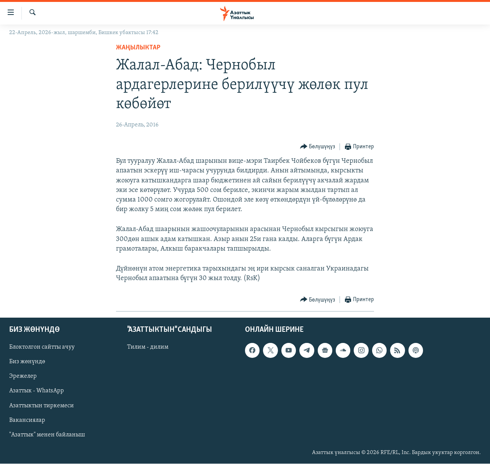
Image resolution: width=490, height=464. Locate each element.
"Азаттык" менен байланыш (47, 435)
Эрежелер (23, 377)
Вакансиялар (27, 420)
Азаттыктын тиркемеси (41, 406)
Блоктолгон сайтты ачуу (42, 347)
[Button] (317, 147)
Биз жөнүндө (27, 362)
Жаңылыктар (138, 47)
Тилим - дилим (147, 347)
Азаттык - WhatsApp (36, 391)
